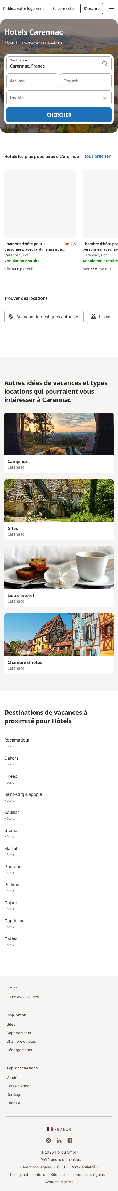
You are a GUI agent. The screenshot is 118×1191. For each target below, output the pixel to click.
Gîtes (10, 1024)
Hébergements (19, 1049)
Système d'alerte (59, 1182)
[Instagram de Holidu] (48, 1140)
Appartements (18, 1032)
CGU (61, 1167)
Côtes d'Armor (18, 1086)
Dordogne (14, 1094)
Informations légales (87, 1174)
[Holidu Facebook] (70, 1140)
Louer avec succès (22, 996)
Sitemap (58, 1174)
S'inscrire (92, 8)
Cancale (13, 1103)
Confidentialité (82, 1167)
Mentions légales (37, 1167)
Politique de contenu (27, 1174)
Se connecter (63, 8)
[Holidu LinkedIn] (59, 1140)
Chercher (59, 115)
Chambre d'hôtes (21, 1041)
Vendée (12, 1077)
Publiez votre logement (23, 8)
